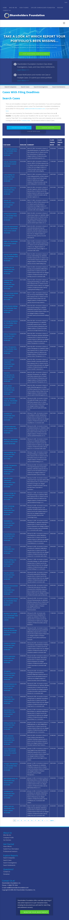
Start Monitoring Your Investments (36, 54)
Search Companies (10, 87)
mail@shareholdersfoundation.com (34, 109)
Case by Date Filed (33, 131)
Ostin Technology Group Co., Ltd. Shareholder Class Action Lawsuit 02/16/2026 (9, 510)
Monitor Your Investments (36, 912)
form (7, 111)
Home (5, 7)
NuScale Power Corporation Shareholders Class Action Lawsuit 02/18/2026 (9, 482)
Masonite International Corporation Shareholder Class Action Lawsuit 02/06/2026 (11, 590)
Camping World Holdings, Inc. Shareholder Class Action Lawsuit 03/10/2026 (9, 284)
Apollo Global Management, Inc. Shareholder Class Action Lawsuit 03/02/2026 (9, 390)
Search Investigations (41, 87)
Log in (65, 2)
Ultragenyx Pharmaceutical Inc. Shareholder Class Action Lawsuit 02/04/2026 (10, 675)
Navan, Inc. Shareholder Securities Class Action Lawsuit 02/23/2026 (11, 441)
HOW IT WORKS (24, 7)
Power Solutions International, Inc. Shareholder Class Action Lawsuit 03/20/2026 (9, 740)
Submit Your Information (11, 849)
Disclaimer (6, 874)
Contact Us (7, 10)
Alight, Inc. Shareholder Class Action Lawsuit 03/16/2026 (11, 243)
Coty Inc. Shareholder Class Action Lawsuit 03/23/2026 (10, 164)
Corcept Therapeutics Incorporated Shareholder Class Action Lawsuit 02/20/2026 (10, 470)
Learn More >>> (23, 70)
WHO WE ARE (13, 7)
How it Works (7, 846)
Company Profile (8, 837)
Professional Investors (10, 851)
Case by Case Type (48, 127)
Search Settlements (58, 87)
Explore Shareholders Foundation (43, 7)
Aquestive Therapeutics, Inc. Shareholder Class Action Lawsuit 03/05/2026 (9, 377)
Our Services (7, 840)
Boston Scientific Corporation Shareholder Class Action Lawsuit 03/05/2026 (9, 364)
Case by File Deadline (19, 127)
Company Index (25, 120)
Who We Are (7, 835)
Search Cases (25, 87)
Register (60, 7)
